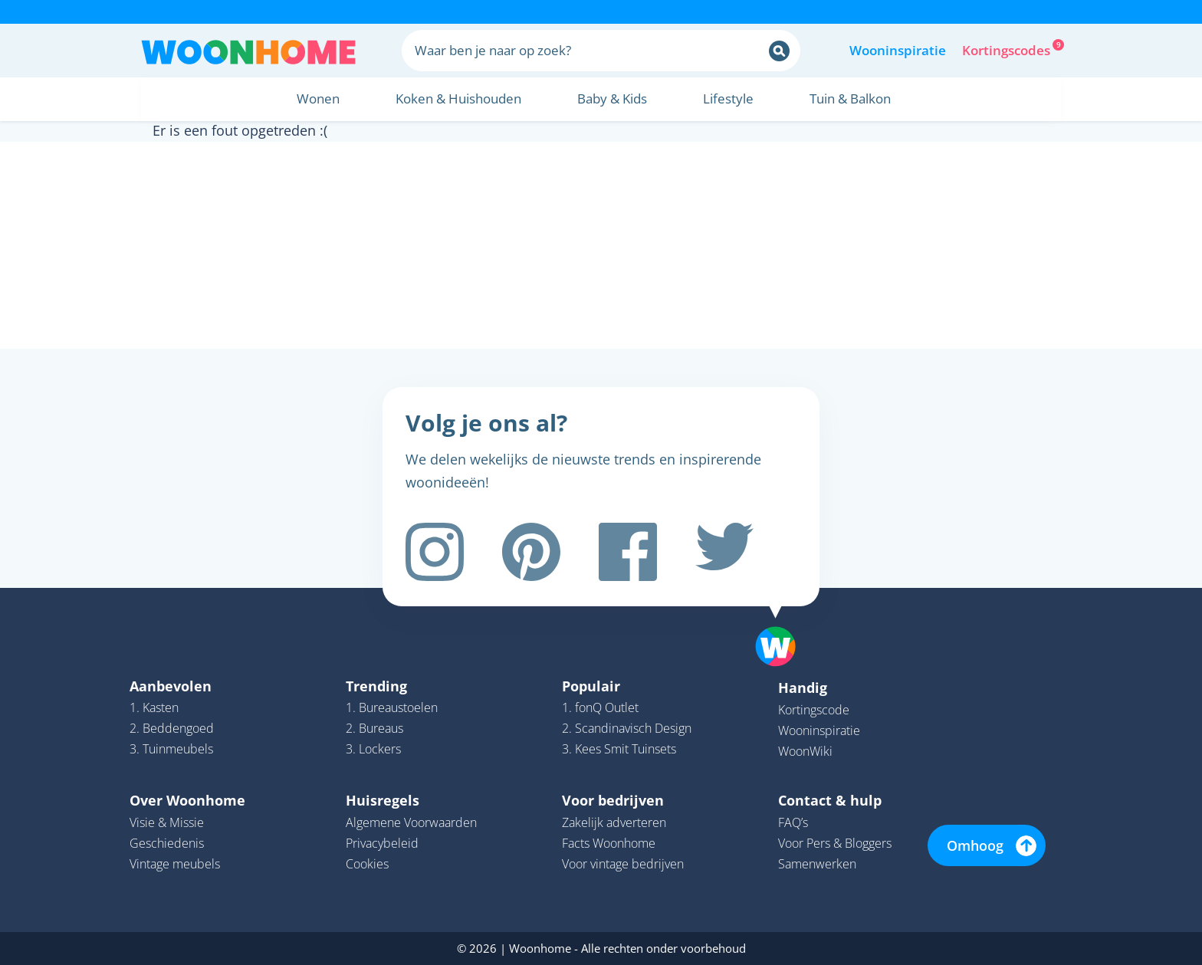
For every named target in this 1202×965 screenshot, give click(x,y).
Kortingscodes (1007, 49)
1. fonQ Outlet (600, 707)
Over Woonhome (187, 800)
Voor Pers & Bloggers (835, 843)
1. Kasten (154, 707)
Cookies (367, 863)
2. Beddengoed (172, 728)
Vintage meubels (175, 863)
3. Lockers (373, 748)
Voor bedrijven (613, 800)
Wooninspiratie (897, 50)
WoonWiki (805, 751)
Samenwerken (817, 863)
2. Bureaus (374, 728)
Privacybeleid (382, 843)
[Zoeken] (779, 51)
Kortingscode (813, 709)
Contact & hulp (830, 800)
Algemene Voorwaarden (411, 822)
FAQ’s (793, 822)
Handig (802, 687)
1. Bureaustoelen (392, 707)
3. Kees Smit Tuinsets (619, 748)
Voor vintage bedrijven (623, 863)
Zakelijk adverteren (614, 822)
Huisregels (382, 800)
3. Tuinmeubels (171, 748)
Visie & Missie (167, 822)
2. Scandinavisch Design (626, 728)
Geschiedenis (167, 843)
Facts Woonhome (608, 843)
